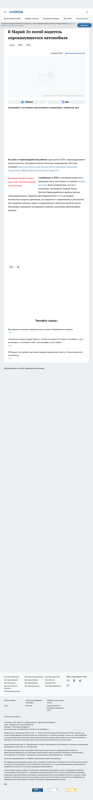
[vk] (11, 267)
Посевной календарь (51, 18)
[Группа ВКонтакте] (68, 680)
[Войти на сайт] (87, 12)
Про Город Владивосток (53, 686)
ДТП (20, 45)
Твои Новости (50, 680)
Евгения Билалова (75, 53)
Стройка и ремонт (32, 18)
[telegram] (18, 267)
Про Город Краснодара (12, 691)
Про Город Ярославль (52, 677)
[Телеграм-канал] (27, 102)
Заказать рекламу (83, 18)
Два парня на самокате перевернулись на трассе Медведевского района (46, 331)
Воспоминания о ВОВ (12, 18)
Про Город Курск (10, 683)
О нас (6, 706)
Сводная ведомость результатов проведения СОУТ (55, 708)
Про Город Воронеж (11, 680)
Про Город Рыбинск (31, 683)
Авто (11, 45)
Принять (84, 25)
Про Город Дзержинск (32, 686)
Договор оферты (10, 700)
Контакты (29, 706)
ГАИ (28, 45)
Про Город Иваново (31, 680)
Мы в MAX (68, 18)
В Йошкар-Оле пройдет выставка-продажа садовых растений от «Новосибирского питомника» (46, 355)
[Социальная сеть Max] (66, 102)
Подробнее (68, 755)
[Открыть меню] (5, 12)
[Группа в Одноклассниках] (74, 680)
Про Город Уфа (50, 683)
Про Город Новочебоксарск (34, 677)
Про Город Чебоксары (11, 677)
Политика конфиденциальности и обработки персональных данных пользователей (32, 758)
